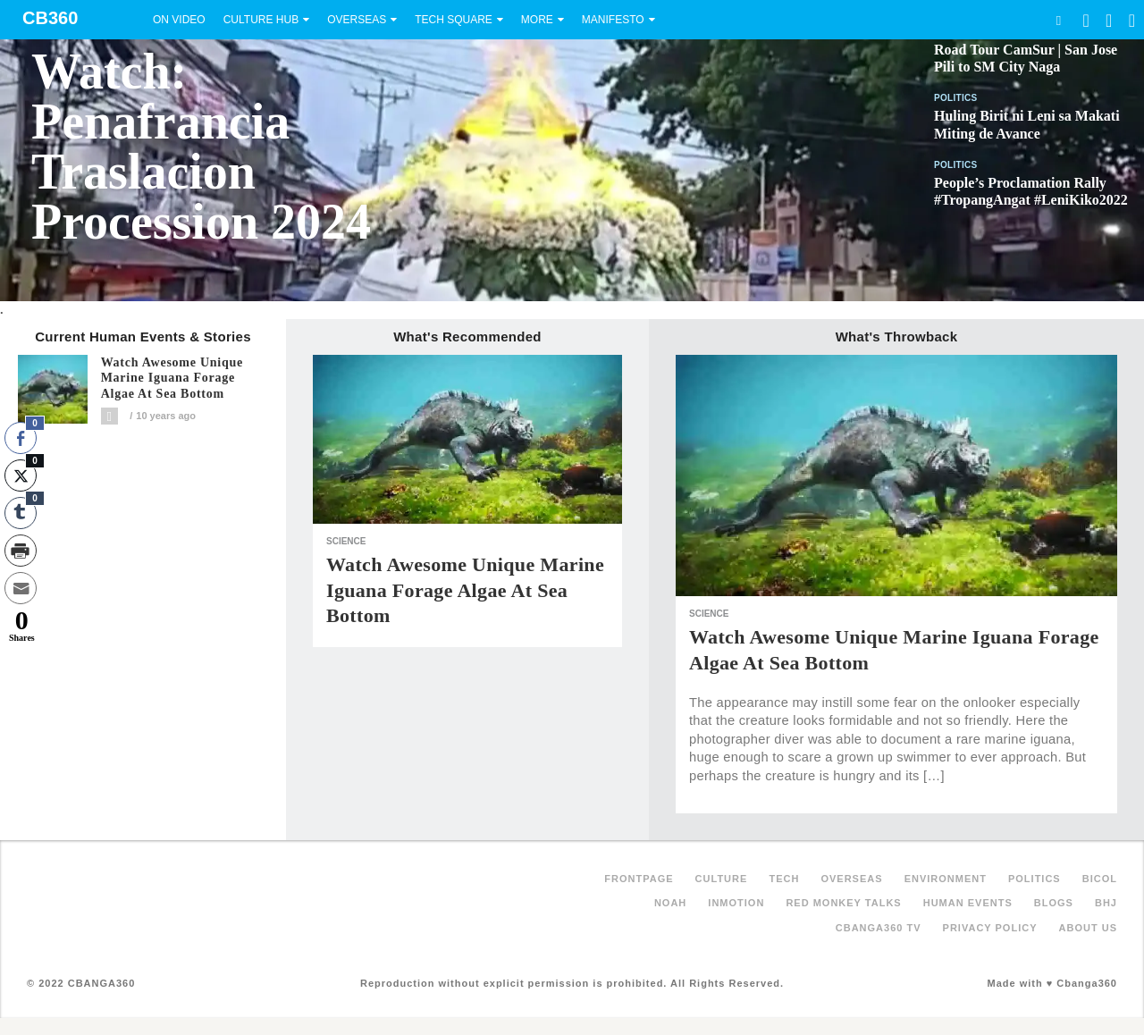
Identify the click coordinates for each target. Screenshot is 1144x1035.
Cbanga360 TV (878, 927)
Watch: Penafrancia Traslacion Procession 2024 (201, 146)
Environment (945, 878)
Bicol (1099, 878)
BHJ (1106, 902)
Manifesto (613, 19)
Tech (784, 878)
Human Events (968, 902)
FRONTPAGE (638, 878)
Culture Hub (261, 19)
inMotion (736, 902)
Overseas (356, 19)
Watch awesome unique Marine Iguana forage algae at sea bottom (172, 378)
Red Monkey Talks (843, 902)
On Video (179, 19)
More (537, 19)
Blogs (1053, 902)
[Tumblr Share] (20, 513)
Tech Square (453, 19)
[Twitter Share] (20, 475)
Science (346, 541)
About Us (1088, 927)
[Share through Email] (20, 588)
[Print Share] (20, 550)
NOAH (670, 902)
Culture (721, 878)
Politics (956, 98)
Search (1058, 20)
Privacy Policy (990, 927)
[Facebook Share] (20, 438)
